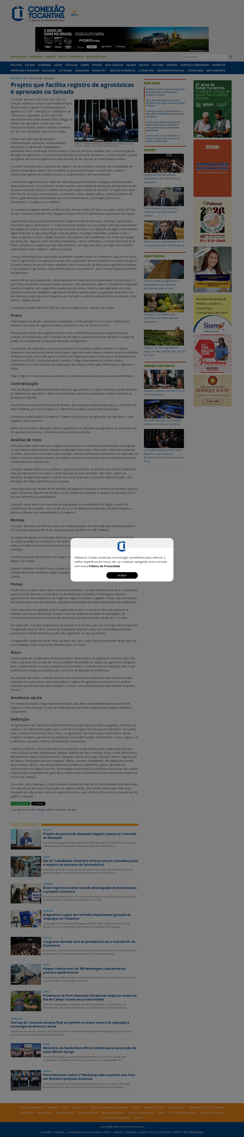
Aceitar (122, 575)
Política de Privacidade (104, 566)
